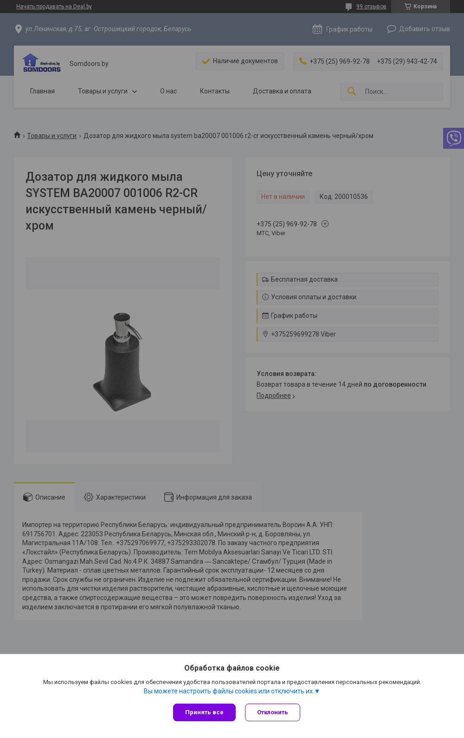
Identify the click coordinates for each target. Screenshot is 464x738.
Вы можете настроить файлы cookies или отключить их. (229, 691)
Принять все (204, 712)
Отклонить (272, 712)
